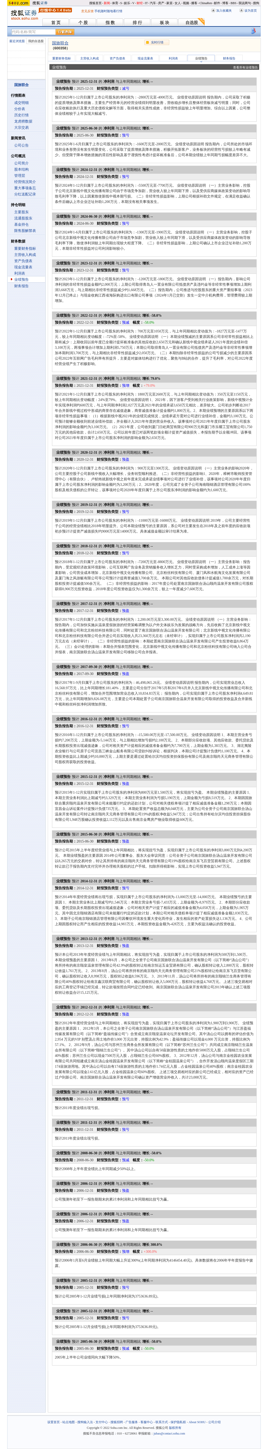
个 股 (83, 22)
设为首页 (250, 10)
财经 (140, 3)
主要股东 (21, 212)
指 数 (110, 22)
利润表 (19, 273)
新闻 (107, 3)
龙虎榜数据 (23, 121)
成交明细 (21, 103)
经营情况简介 (25, 182)
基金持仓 (21, 224)
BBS (233, 3)
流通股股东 (23, 218)
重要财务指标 (25, 249)
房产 (161, 3)
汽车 (153, 3)
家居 (169, 3)
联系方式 (161, 1422)
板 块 (164, 22)
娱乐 (127, 3)
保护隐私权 (178, 1422)
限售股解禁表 (25, 231)
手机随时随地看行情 (108, 11)
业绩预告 (21, 280)
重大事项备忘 (25, 188)
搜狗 (256, 3)
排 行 (137, 22)
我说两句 (245, 3)
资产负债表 (23, 261)
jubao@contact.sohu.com (169, 1433)
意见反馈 (87, 11)
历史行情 (21, 115)
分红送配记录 (25, 194)
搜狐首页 (95, 3)
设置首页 (53, 1422)
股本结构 (21, 169)
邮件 (217, 3)
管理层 (19, 176)
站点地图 (68, 1422)
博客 (225, 3)
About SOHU (197, 1422)
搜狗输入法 (85, 1422)
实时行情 (157, 42)
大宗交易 (21, 128)
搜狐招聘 (116, 1422)
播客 (194, 3)
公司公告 (21, 145)
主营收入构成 (25, 255)
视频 (186, 3)
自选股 (191, 22)
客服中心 (146, 1422)
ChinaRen (205, 3)
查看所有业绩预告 (245, 67)
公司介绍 (214, 1422)
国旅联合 (60, 43)
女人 (178, 3)
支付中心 (101, 1422)
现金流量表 (23, 267)
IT (146, 3)
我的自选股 (36, 41)
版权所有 (175, 1428)
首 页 (56, 22)
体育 (115, 3)
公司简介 (21, 163)
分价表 (19, 109)
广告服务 (131, 1422)
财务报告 (21, 286)
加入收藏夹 (224, 10)
